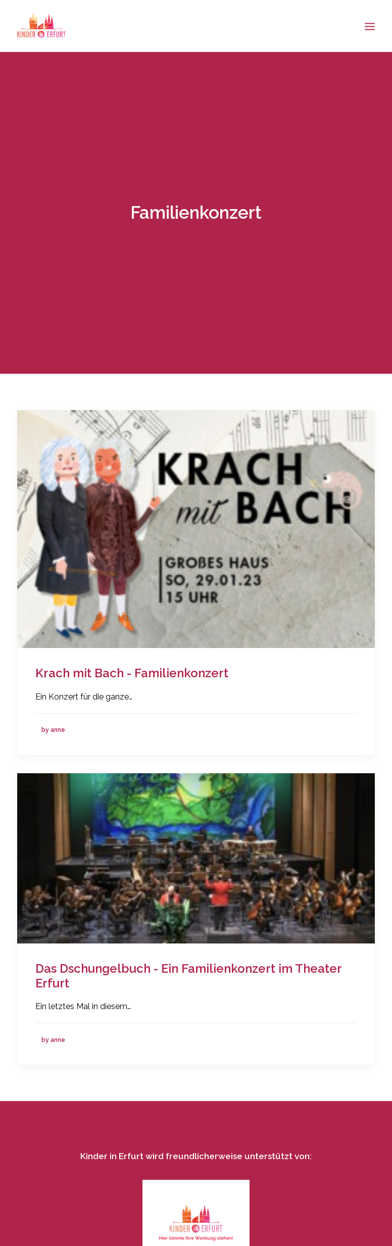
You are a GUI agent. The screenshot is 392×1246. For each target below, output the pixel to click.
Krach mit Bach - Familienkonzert (131, 666)
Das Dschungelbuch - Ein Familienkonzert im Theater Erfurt (188, 968)
